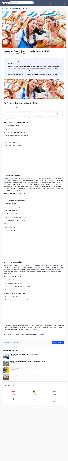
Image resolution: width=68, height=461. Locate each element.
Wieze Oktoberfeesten (11, 178)
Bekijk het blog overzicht (11, 342)
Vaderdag (58, 3)
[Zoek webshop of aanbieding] (22, 3)
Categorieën (51, 3)
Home (3, 8)
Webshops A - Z (42, 3)
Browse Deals (58, 342)
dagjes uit (41, 334)
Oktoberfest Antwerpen (56, 111)
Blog (7, 8)
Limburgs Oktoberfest (48, 265)
